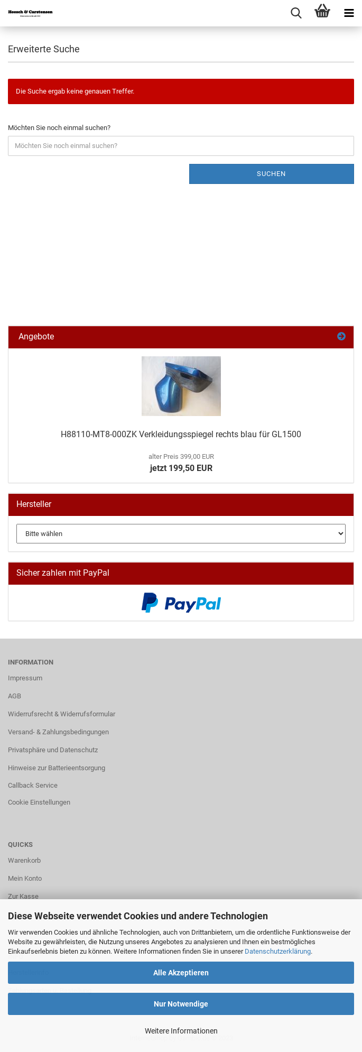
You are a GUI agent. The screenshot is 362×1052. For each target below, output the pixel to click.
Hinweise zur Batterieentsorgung (56, 768)
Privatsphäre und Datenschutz (53, 750)
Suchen (271, 174)
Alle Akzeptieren (181, 972)
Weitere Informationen (181, 1031)
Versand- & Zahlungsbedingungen (58, 732)
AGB (14, 696)
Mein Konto (25, 878)
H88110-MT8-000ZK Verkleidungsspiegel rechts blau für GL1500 (181, 434)
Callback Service (33, 785)
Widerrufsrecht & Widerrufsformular (61, 714)
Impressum (25, 678)
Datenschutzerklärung (278, 951)
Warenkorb (24, 860)
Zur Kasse (23, 896)
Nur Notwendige (181, 1004)
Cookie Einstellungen (39, 802)
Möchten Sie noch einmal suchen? (59, 128)
